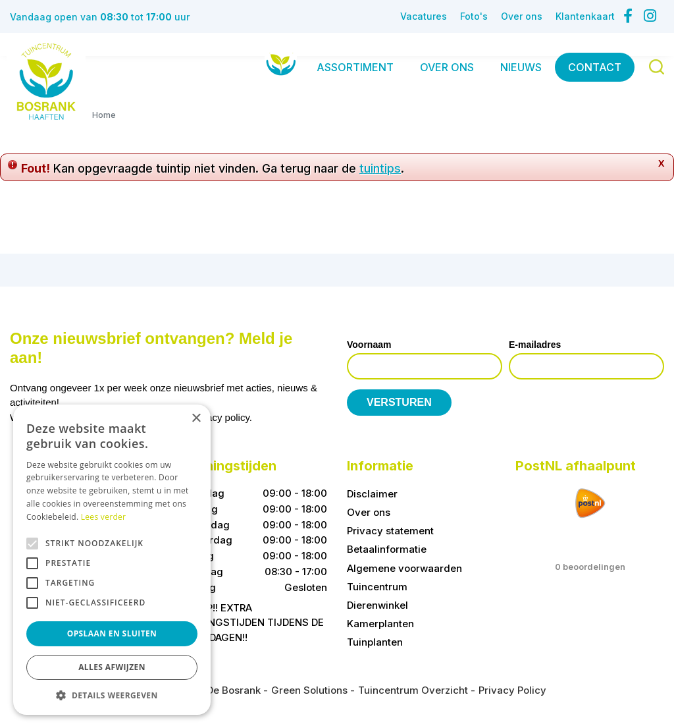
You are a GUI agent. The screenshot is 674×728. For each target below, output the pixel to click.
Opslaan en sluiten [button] (112, 633)
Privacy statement (390, 530)
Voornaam (369, 344)
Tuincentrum (377, 586)
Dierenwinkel (377, 605)
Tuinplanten (375, 642)
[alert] (112, 560)
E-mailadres (535, 344)
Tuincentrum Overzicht (413, 690)
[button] (111, 695)
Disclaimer (372, 494)
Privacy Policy (512, 690)
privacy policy (220, 417)
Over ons (368, 512)
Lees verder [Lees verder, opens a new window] (103, 516)
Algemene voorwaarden (404, 568)
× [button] (196, 419)
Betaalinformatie (387, 549)
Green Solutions (309, 690)
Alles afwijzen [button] (111, 667)
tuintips (380, 168)
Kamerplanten (380, 623)
